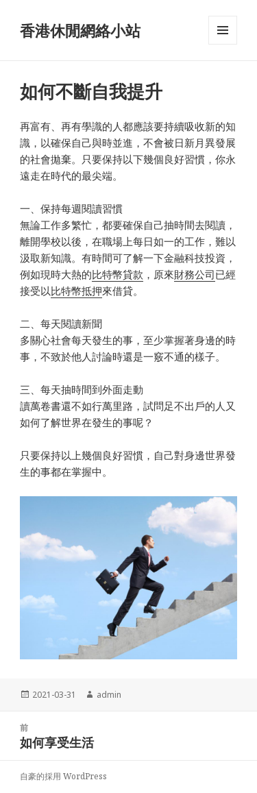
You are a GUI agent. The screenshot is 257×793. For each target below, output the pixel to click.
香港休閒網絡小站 (80, 30)
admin (109, 694)
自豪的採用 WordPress (63, 776)
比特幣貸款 (117, 274)
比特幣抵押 (76, 290)
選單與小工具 (222, 44)
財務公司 (194, 274)
